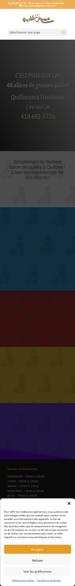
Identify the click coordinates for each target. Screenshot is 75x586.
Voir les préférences (37, 571)
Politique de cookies (23, 580)
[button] (69, 503)
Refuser (37, 560)
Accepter (37, 549)
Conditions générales (49, 580)
